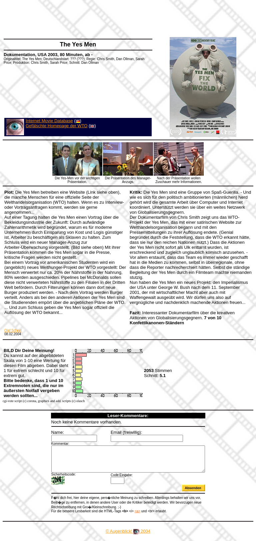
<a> (128, 515)
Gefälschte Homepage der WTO (56, 125)
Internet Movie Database (49, 120)
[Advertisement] (124, 18)
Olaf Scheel (13, 330)
